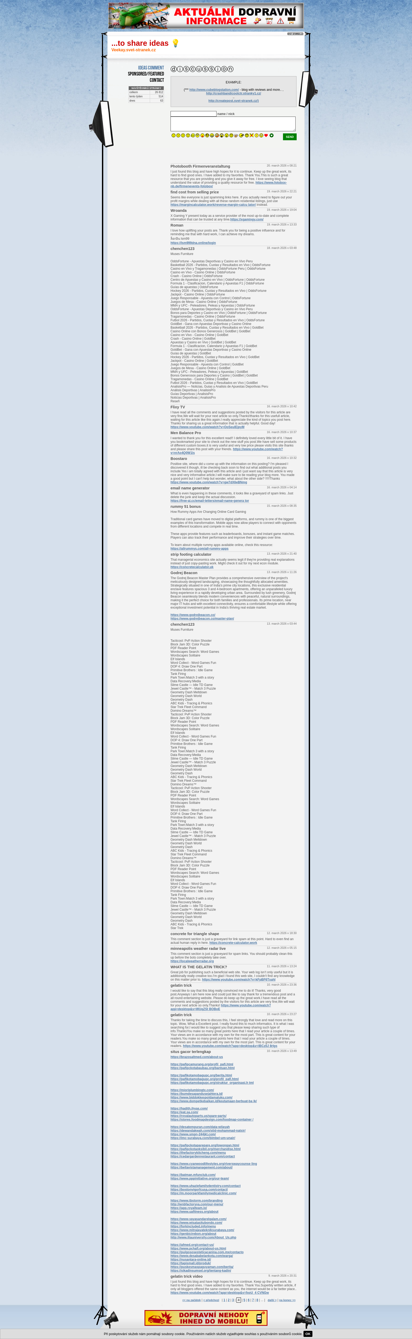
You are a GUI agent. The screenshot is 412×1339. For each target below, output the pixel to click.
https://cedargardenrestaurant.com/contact (203, 1156)
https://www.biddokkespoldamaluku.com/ (202, 1097)
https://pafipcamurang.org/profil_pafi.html (202, 1064)
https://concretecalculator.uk (192, 567)
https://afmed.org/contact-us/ (192, 1245)
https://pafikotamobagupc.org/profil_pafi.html (205, 1079)
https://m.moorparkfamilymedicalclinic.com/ (203, 1193)
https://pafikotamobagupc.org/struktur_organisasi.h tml (212, 1083)
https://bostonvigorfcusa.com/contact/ (199, 1189)
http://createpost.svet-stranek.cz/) (233, 101)
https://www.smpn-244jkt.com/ (193, 1134)
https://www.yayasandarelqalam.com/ (198, 1219)
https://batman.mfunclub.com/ (193, 1175)
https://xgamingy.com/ (246, 219)
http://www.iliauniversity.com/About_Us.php (203, 1237)
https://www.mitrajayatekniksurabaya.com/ (202, 1230)
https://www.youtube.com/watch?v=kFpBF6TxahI (238, 979)
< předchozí (211, 1300)
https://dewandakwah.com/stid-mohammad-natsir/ (208, 1130)
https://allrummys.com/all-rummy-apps (200, 548)
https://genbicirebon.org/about (193, 1234)
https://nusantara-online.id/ (191, 1259)
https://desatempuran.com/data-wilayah (200, 1127)
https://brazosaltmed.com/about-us (197, 1057)
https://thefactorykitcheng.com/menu (198, 1153)
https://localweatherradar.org (192, 961)
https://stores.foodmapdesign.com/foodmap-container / (212, 1119)
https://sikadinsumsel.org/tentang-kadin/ (201, 1270)
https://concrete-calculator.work (233, 943)
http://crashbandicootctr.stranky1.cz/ (233, 93)
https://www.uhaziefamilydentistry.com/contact (206, 1186)
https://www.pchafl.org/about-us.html (198, 1248)
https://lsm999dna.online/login (193, 243)
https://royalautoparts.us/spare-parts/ (198, 1116)
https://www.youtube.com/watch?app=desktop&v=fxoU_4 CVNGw (220, 1293)
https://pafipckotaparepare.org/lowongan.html (205, 1145)
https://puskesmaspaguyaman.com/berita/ (202, 1267)
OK (308, 1334)
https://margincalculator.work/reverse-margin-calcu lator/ (213, 205)
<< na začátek (191, 1300)
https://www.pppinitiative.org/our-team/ (200, 1178)
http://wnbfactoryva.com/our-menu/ (197, 1204)
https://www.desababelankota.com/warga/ (202, 1256)
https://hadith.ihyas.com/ (189, 1108)
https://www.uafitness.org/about (194, 1211)
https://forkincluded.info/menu (193, 1226)
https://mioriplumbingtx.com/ (192, 1090)
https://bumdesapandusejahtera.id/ (197, 1094)
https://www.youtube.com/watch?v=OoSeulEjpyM (207, 427)
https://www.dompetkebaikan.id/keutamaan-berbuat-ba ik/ (214, 1101)
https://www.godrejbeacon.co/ (193, 615)
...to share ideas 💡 (145, 43)
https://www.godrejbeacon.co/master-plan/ (202, 618)
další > (272, 1300)
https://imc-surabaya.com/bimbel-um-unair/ (203, 1138)
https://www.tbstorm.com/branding (197, 1200)
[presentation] (210, 150)
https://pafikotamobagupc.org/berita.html (201, 1075)
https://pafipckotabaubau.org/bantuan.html (203, 1068)
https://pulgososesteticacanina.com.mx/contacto (207, 1252)
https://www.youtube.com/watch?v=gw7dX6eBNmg (209, 482)
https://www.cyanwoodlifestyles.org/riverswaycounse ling (214, 1164)
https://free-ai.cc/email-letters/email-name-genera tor (210, 501)
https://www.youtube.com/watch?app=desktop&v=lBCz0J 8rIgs (230, 1046)
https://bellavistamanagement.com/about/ (202, 1167)
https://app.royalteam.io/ (189, 1208)
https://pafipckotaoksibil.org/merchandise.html (206, 1149)
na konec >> (287, 1300)
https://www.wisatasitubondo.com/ (196, 1223)
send (290, 136)
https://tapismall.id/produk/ (191, 1263)
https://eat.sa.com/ (184, 1112)
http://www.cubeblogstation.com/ (214, 90)
